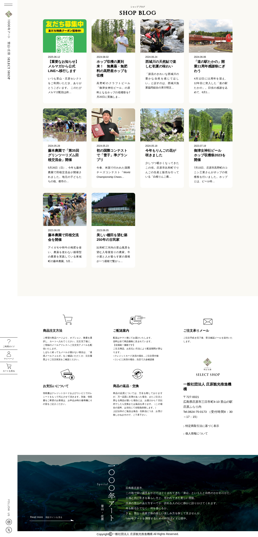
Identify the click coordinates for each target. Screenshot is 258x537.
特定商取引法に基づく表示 (202, 425)
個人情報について (196, 433)
